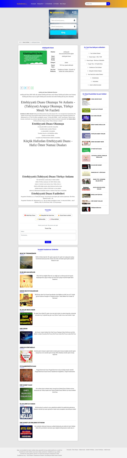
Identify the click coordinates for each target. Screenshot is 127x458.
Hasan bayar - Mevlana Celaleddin (94, 60)
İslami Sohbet (26, 42)
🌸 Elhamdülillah (54, 219)
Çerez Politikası (99, 449)
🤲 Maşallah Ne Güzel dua (46, 215)
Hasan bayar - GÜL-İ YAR (94, 57)
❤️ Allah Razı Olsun (29, 215)
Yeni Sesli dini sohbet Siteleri (94, 74)
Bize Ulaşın (75, 449)
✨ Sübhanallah (41, 219)
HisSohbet (94, 81)
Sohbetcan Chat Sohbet (95, 67)
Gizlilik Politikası (90, 449)
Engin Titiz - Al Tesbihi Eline (95, 64)
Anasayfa (69, 449)
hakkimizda (107, 449)
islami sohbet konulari (94, 85)
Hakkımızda (82, 449)
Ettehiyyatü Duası (33, 102)
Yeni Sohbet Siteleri (94, 53)
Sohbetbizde (94, 78)
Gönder (48, 242)
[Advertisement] (33, 75)
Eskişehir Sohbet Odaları (94, 71)
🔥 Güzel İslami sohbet (64, 215)
